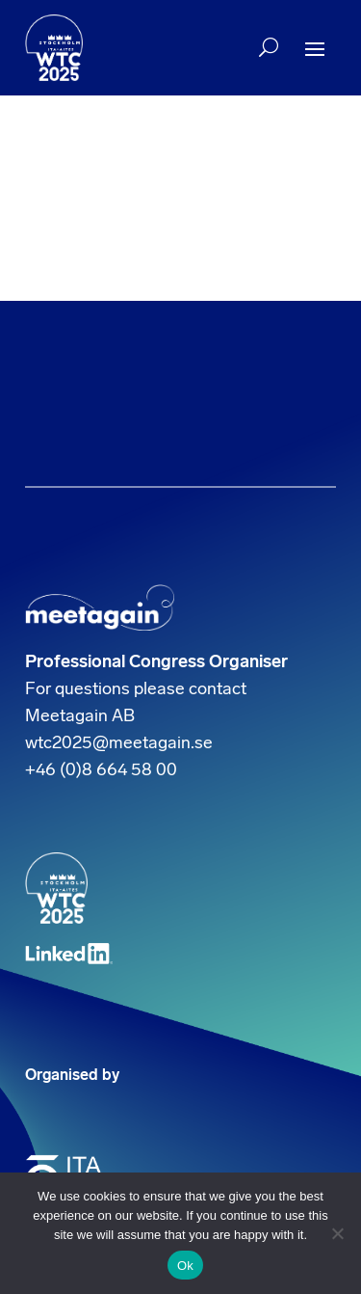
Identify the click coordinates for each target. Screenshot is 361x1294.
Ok (185, 1265)
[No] (337, 1233)
